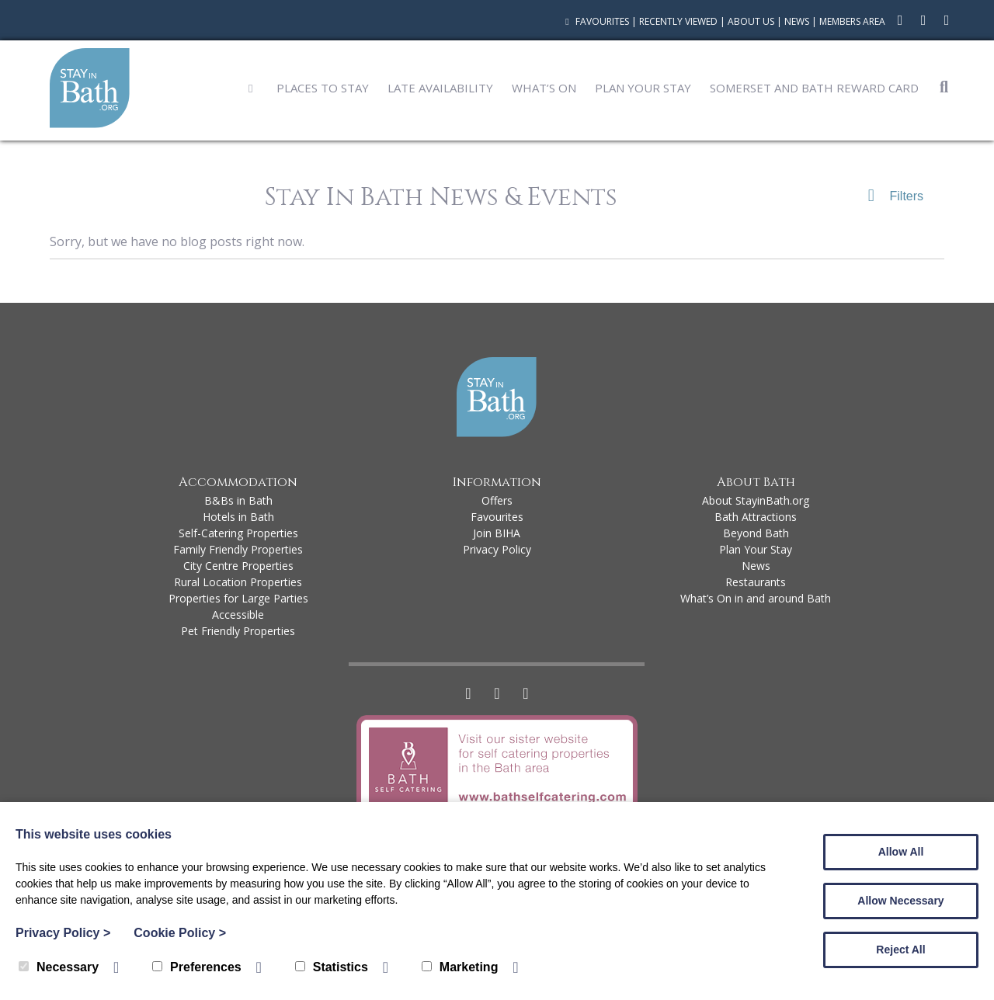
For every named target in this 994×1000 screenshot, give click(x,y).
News (796, 21)
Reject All (900, 949)
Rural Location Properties (238, 582)
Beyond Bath (756, 533)
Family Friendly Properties (238, 549)
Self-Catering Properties (238, 533)
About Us (751, 21)
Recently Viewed (678, 21)
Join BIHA (496, 533)
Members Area (852, 21)
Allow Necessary (900, 900)
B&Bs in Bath (238, 500)
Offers (497, 500)
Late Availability (440, 87)
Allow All (901, 851)
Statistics (331, 967)
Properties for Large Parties (238, 598)
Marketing (460, 967)
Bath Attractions (755, 516)
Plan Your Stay (643, 87)
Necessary (59, 967)
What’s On (544, 87)
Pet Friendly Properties (238, 630)
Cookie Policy (180, 932)
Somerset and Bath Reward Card (814, 87)
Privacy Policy (497, 549)
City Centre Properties (238, 565)
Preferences (197, 967)
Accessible (238, 614)
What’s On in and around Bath (755, 598)
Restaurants (755, 582)
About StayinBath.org (755, 500)
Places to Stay (322, 87)
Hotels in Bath (238, 516)
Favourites (595, 21)
